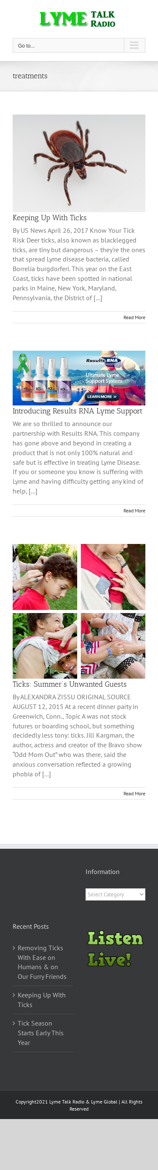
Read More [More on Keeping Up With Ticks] (134, 317)
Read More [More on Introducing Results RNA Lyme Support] (134, 510)
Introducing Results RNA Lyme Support (77, 411)
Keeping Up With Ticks (50, 217)
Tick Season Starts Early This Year (41, 1033)
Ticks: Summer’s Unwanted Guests (70, 684)
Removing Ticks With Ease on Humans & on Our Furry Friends (42, 962)
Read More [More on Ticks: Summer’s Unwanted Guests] (134, 793)
